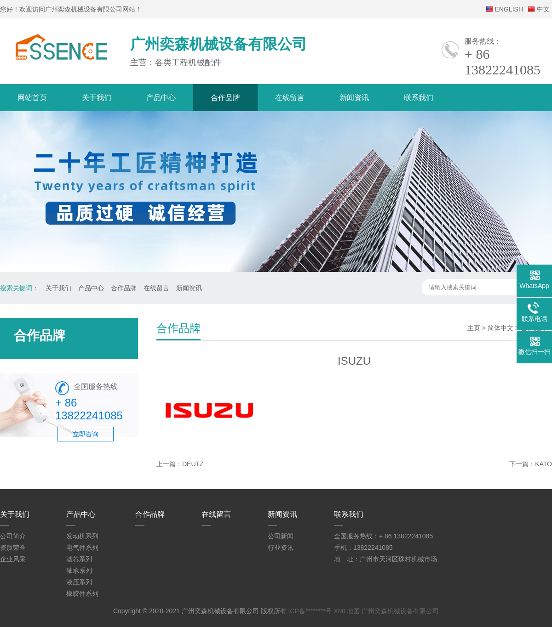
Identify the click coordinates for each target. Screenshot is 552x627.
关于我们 (96, 98)
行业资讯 (280, 547)
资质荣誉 (13, 547)
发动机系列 (82, 536)
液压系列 (79, 582)
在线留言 (290, 98)
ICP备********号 (310, 611)
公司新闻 (280, 536)
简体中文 (500, 328)
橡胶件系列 (82, 593)
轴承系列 (79, 570)
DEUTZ (193, 464)
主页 (473, 328)
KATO (543, 464)
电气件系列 (82, 547)
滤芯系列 (79, 559)
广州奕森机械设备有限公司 (400, 611)
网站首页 (32, 98)
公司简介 (13, 536)
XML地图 (347, 611)
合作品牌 (225, 98)
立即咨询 (85, 434)
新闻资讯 (354, 98)
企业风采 (13, 559)
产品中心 (161, 98)
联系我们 (418, 98)
